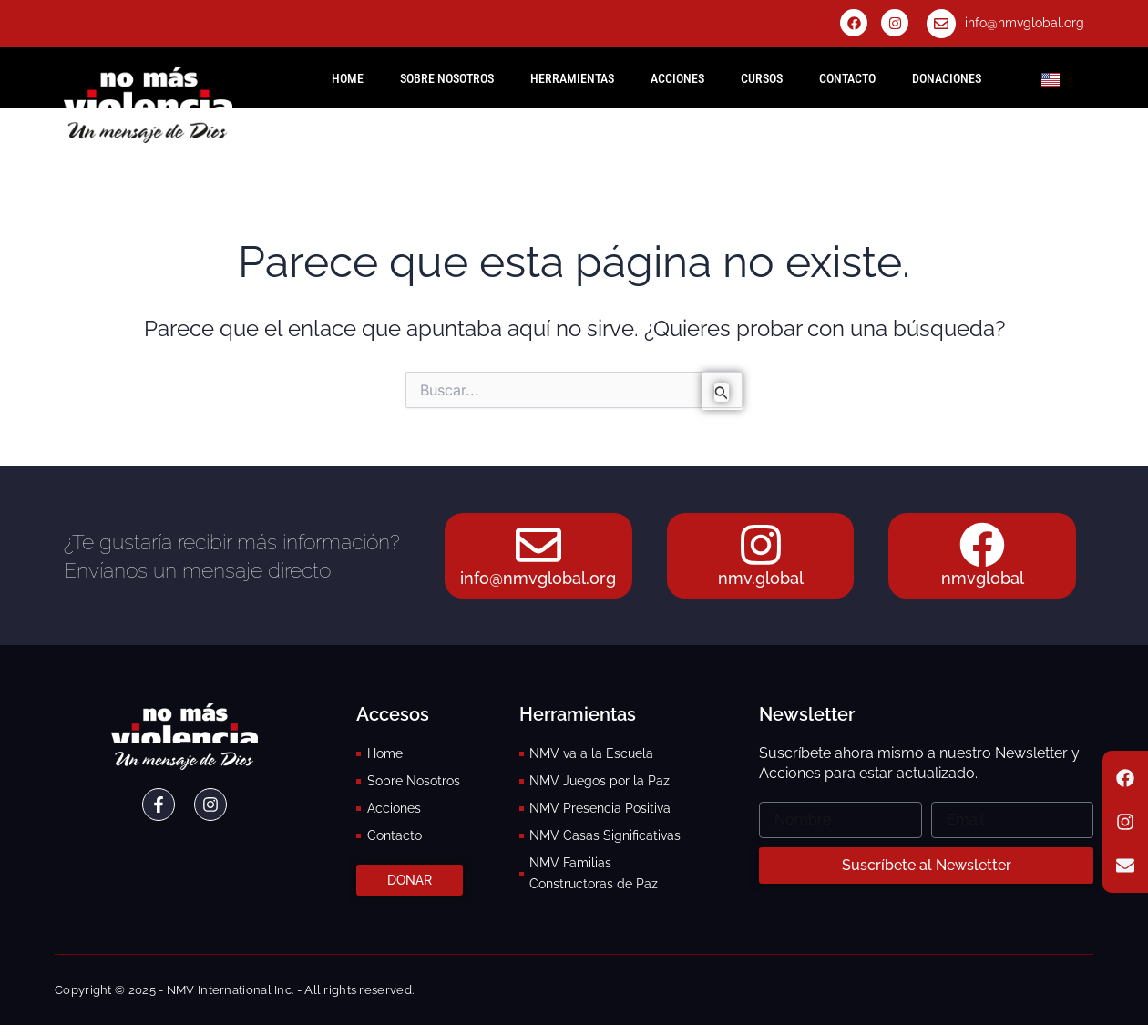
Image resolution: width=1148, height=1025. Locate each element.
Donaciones (946, 78)
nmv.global (761, 578)
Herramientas (572, 78)
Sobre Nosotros (447, 78)
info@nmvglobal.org (1024, 22)
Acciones (677, 78)
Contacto (847, 78)
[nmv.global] (761, 545)
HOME (348, 78)
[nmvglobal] (982, 545)
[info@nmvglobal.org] (941, 23)
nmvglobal (982, 578)
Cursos (762, 78)
